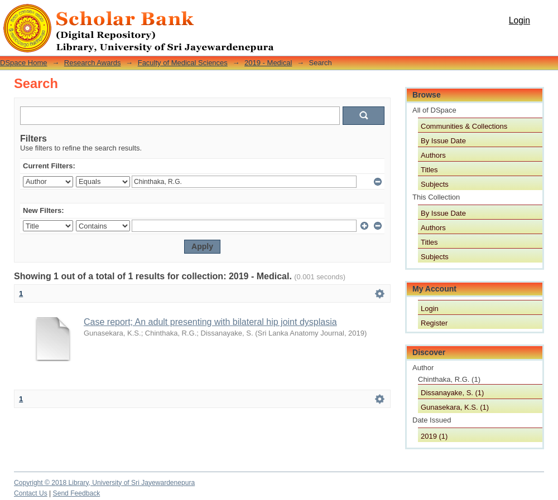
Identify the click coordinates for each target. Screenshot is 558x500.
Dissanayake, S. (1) (452, 393)
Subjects (435, 184)
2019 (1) (434, 436)
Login (519, 20)
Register (434, 323)
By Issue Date (443, 141)
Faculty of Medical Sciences (183, 63)
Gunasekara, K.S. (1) (455, 407)
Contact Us (30, 493)
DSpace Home (23, 63)
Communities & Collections (464, 126)
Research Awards (92, 63)
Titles (429, 170)
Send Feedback (76, 493)
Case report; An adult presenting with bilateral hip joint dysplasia (210, 322)
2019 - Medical (268, 63)
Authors (433, 155)
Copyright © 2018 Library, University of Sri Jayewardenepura (104, 483)
